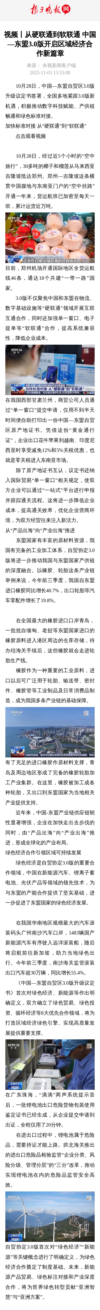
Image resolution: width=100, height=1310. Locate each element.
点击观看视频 (30, 136)
